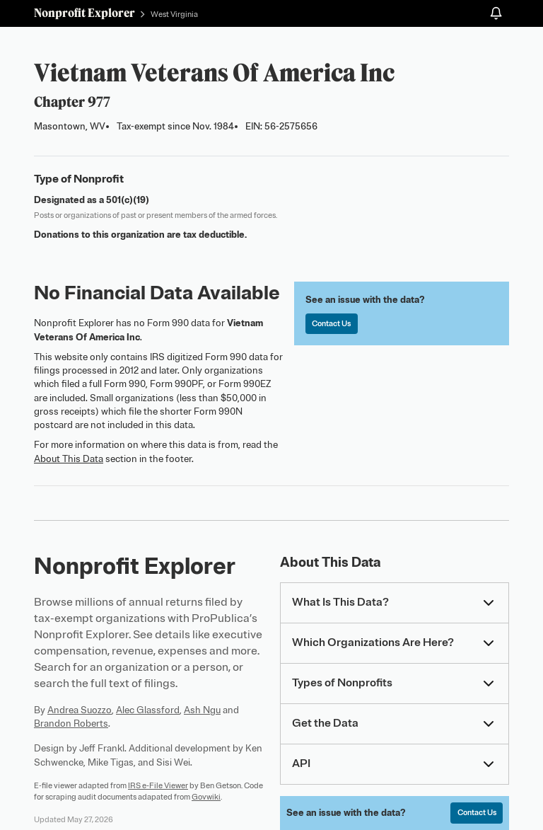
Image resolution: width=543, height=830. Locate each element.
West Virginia (174, 14)
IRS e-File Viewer (158, 785)
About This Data (68, 459)
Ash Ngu (202, 710)
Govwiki (206, 797)
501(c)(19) (127, 200)
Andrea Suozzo (79, 710)
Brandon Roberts (71, 723)
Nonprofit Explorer (84, 13)
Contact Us (331, 323)
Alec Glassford (148, 710)
